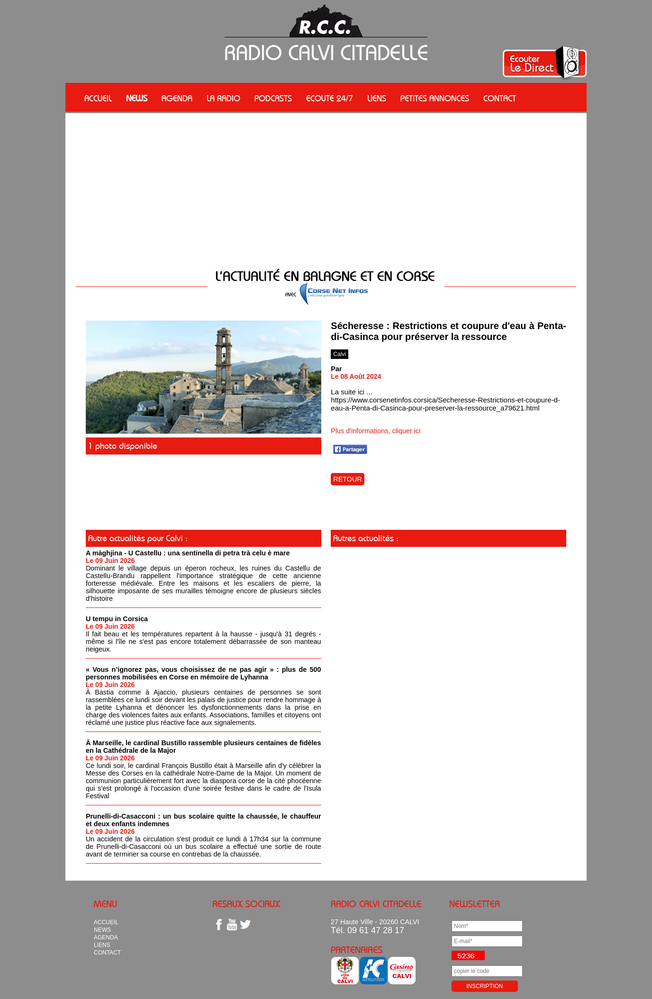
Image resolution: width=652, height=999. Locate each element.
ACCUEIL (98, 98)
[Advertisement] (326, 191)
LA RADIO (223, 98)
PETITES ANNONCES (434, 98)
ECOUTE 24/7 (329, 98)
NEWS (136, 98)
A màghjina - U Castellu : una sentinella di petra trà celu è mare (188, 553)
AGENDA (177, 98)
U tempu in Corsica (117, 619)
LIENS (376, 98)
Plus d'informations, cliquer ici (375, 431)
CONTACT (499, 98)
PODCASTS (273, 98)
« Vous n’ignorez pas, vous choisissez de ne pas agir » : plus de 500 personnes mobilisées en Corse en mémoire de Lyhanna (203, 673)
